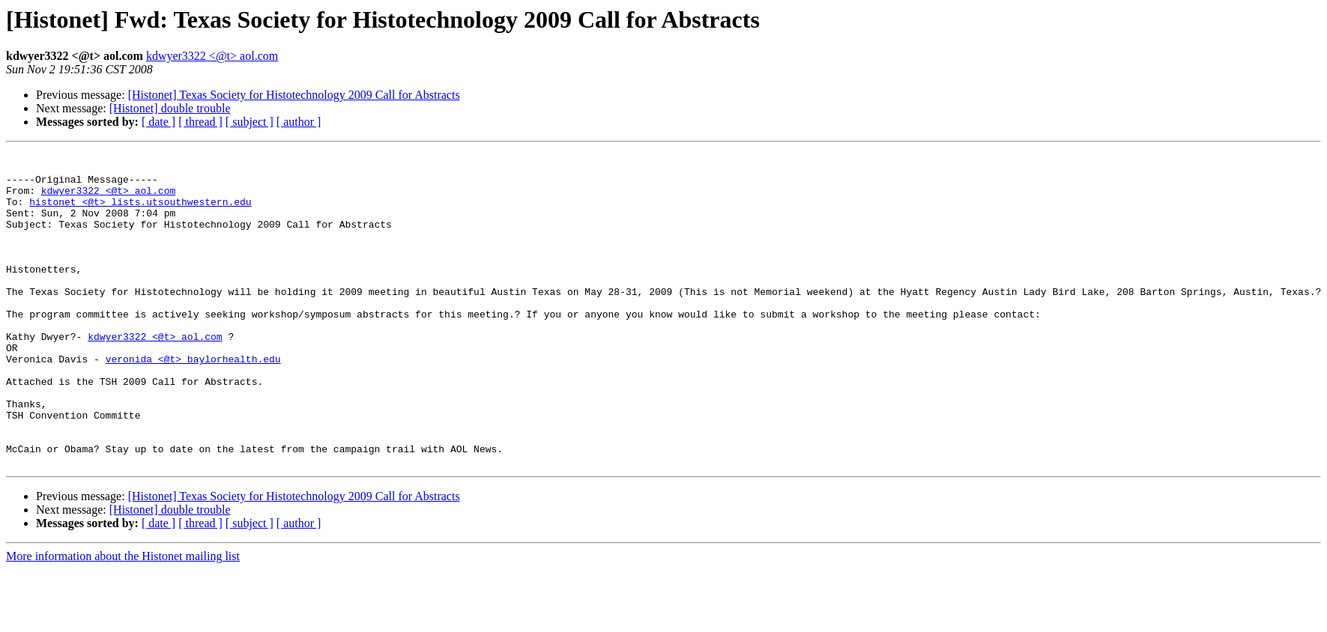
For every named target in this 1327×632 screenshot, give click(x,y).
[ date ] (158, 121)
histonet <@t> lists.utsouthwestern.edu (140, 212)
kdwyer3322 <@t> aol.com (212, 55)
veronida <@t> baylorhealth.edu (193, 401)
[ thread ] (200, 121)
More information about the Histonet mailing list (123, 619)
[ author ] (298, 121)
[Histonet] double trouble (170, 108)
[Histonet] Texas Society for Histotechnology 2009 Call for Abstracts (294, 94)
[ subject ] (249, 121)
